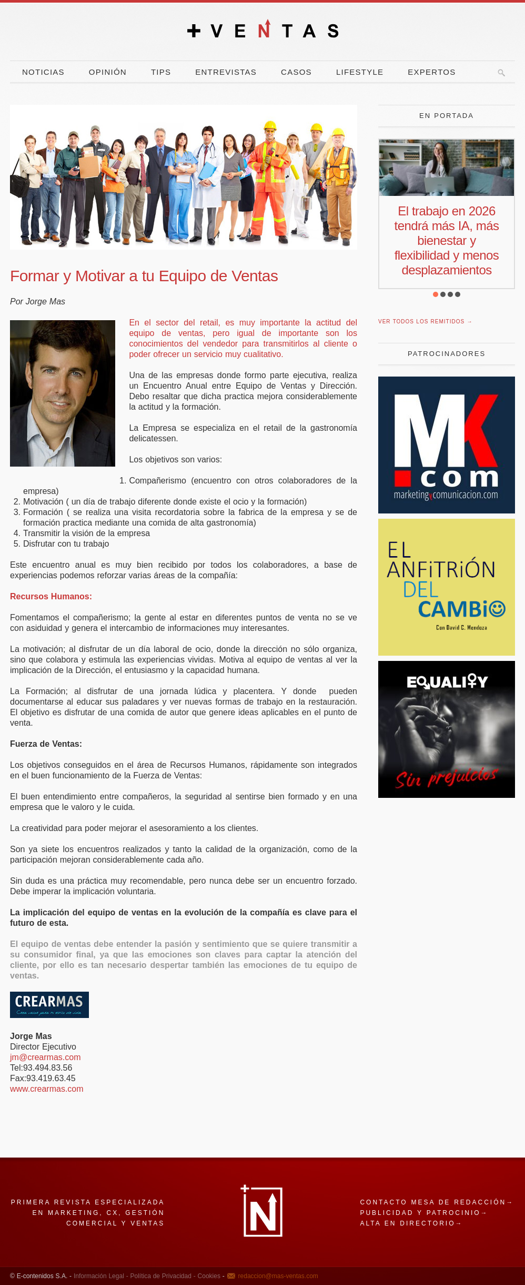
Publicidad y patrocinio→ (424, 1213)
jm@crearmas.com (45, 1057)
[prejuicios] (446, 794)
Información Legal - (101, 1276)
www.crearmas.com (47, 1088)
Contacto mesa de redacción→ (437, 1202)
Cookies (208, 1276)
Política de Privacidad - (162, 1276)
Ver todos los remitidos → (425, 321)
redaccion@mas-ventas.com (278, 1276)
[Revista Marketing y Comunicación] (446, 510)
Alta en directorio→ (411, 1223)
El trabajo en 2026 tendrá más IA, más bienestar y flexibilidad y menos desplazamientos (447, 240)
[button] (435, 294)
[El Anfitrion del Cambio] (446, 652)
